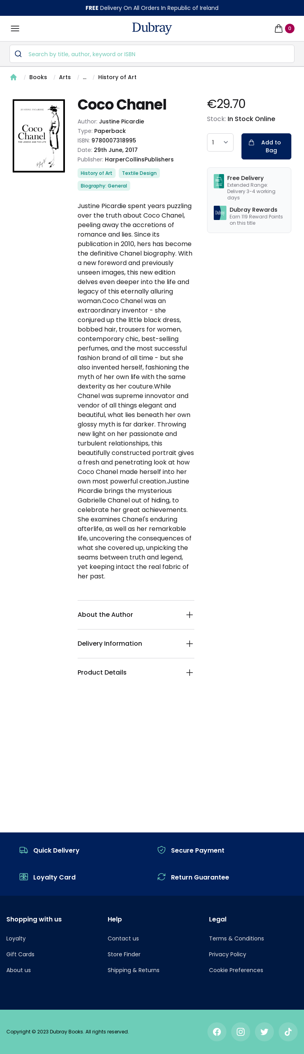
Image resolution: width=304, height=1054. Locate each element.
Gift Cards (20, 954)
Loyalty (16, 938)
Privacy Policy (227, 954)
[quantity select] (220, 142)
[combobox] (152, 54)
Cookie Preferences (236, 970)
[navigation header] (152, 28)
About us (18, 970)
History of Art (117, 77)
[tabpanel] (39, 136)
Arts (65, 77)
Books (38, 77)
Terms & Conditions (236, 938)
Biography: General (104, 185)
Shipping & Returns (134, 970)
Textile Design (139, 173)
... (84, 77)
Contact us (123, 938)
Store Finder (124, 954)
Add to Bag (264, 146)
